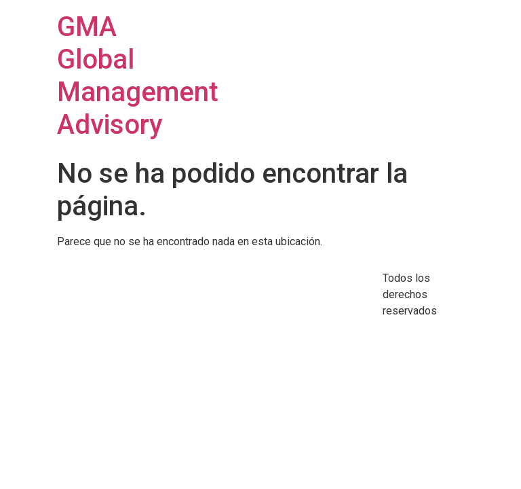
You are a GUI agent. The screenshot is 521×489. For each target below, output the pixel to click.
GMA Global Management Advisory (137, 76)
